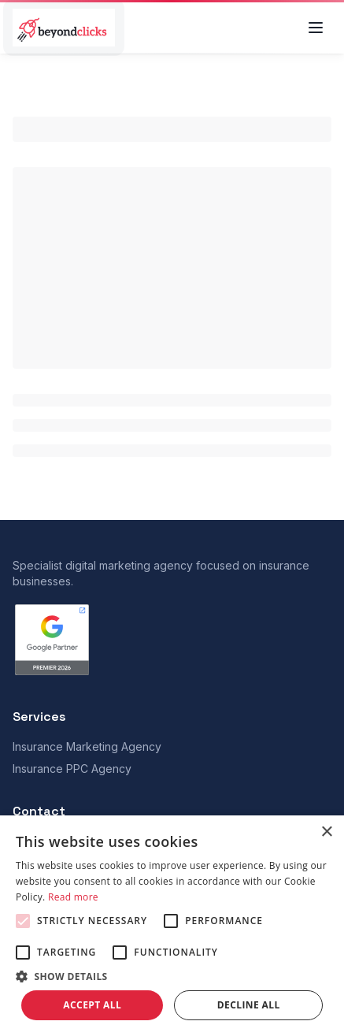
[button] (172, 976)
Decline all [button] (248, 1005)
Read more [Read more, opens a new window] (73, 897)
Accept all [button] (92, 1005)
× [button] (326, 832)
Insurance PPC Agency (72, 768)
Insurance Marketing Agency (87, 746)
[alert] (172, 925)
